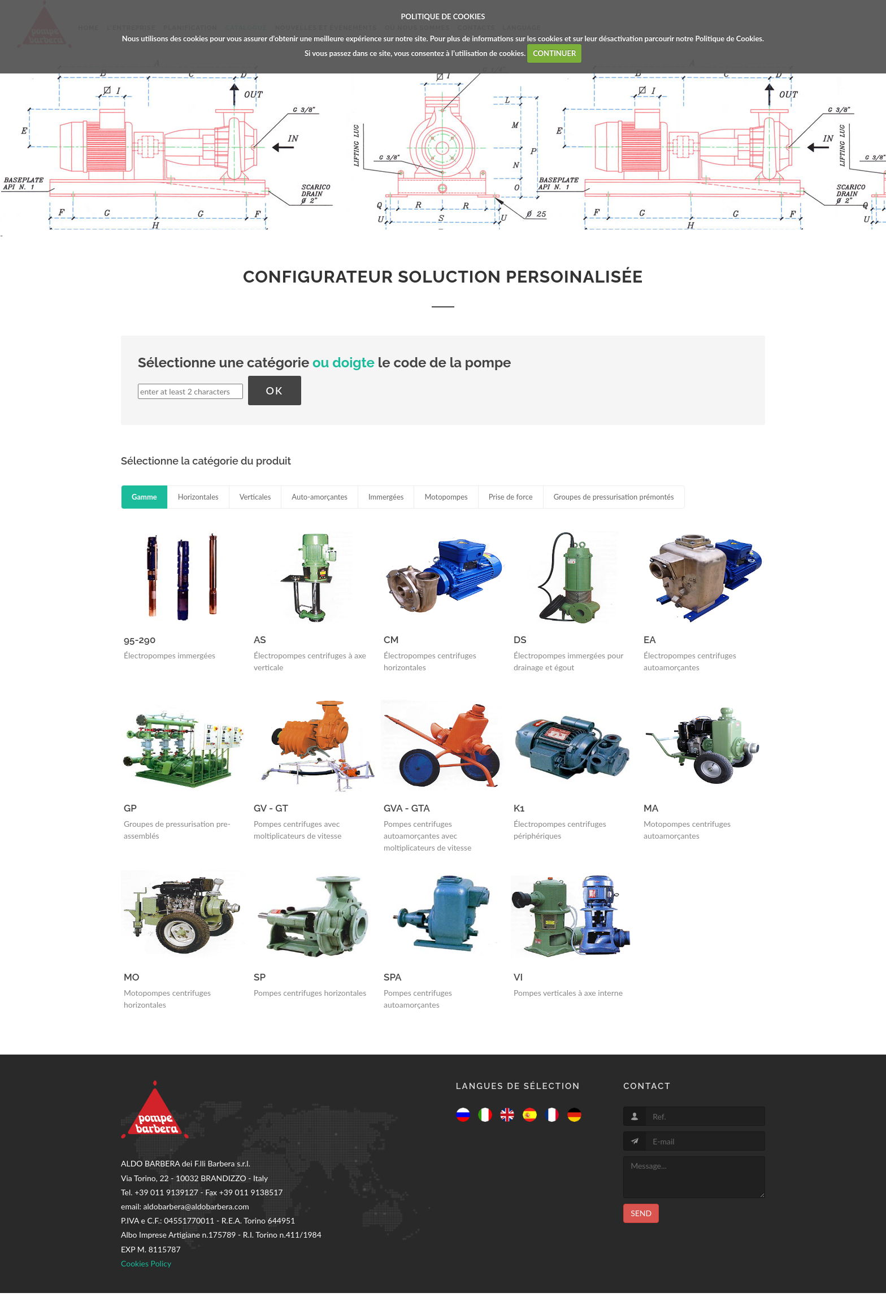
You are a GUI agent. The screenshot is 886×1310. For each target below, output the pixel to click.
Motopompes (445, 496)
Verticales (255, 496)
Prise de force (511, 496)
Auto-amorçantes (320, 496)
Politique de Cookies (728, 38)
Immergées (385, 496)
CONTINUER (554, 53)
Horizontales (198, 496)
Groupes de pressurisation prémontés (614, 496)
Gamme (144, 496)
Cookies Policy (146, 1263)
